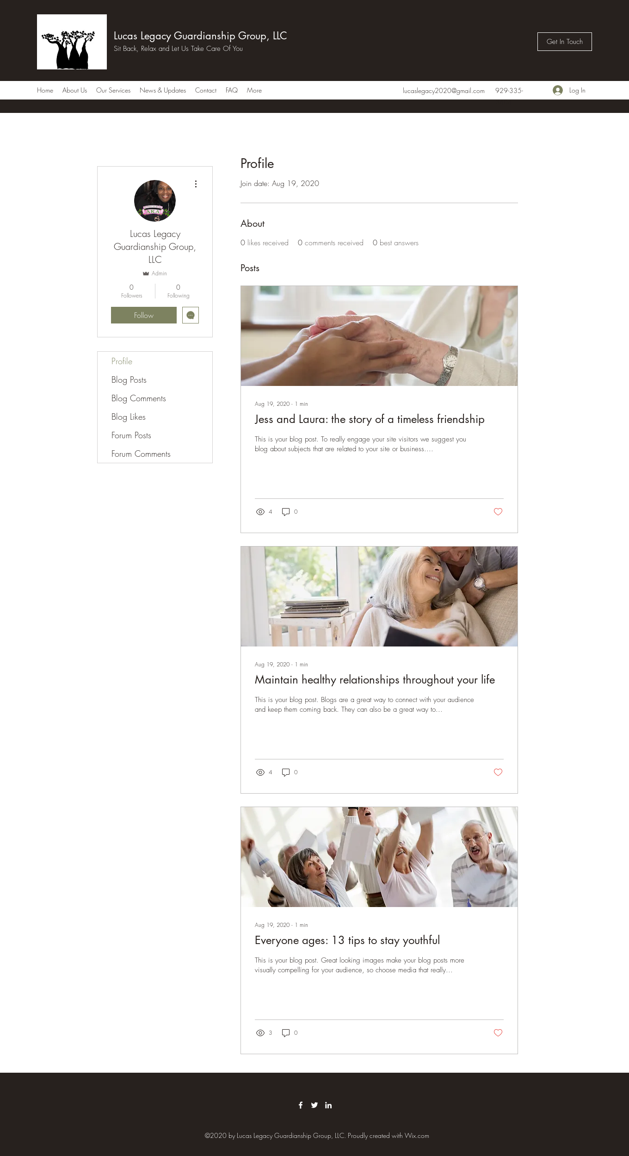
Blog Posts (129, 379)
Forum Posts (131, 435)
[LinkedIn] (328, 1105)
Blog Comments (138, 398)
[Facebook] (300, 1105)
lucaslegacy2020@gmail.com (444, 90)
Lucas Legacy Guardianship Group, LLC (200, 35)
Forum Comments (141, 453)
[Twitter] (314, 1105)
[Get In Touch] (564, 41)
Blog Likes (128, 416)
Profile (121, 361)
